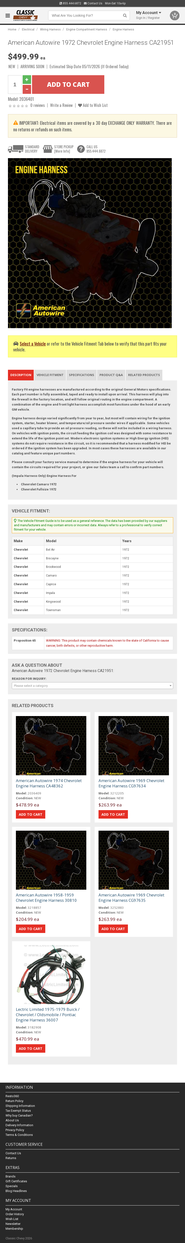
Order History (15, 1214)
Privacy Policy (15, 1130)
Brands (10, 1176)
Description (20, 375)
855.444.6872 (70, 3)
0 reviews (37, 105)
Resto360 (12, 1096)
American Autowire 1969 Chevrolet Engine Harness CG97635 (131, 897)
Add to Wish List (93, 105)
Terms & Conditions (19, 1135)
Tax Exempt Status (18, 1110)
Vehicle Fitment (50, 375)
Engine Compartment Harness (86, 29)
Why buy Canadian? (19, 1115)
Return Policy (14, 1101)
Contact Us (93, 3)
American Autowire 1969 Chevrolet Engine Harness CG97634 (131, 783)
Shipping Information (20, 1106)
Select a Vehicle (33, 343)
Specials (12, 1186)
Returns (11, 1158)
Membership (14, 1228)
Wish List (12, 1219)
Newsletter (13, 1224)
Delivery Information (19, 1125)
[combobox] (92, 685)
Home (12, 29)
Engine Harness (123, 29)
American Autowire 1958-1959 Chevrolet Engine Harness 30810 (46, 897)
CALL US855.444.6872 (96, 149)
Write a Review (61, 105)
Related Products (144, 375)
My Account (14, 1209)
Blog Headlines (16, 1191)
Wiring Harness (50, 29)
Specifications (81, 375)
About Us (12, 1120)
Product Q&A (111, 375)
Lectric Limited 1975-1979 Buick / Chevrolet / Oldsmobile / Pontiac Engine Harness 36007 (47, 1014)
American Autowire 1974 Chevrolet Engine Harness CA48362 (49, 783)
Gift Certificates (16, 1181)
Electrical (28, 29)
